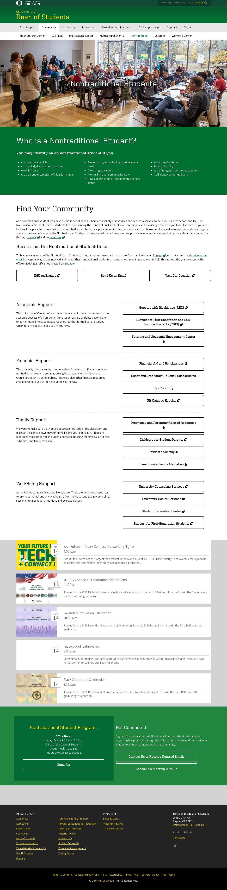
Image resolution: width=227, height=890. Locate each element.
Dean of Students (25, 838)
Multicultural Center (81, 36)
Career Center (23, 828)
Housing (20, 858)
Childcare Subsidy (162, 452)
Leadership (69, 27)
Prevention (88, 27)
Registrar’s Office (67, 833)
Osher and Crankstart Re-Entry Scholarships (163, 376)
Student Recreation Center (161, 511)
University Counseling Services (161, 486)
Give (191, 2)
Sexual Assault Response (117, 27)
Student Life (65, 838)
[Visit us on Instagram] (175, 846)
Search (199, 2)
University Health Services (161, 499)
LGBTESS (57, 36)
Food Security (163, 388)
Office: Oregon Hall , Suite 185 (189, 825)
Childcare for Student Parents (161, 439)
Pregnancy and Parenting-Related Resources (163, 422)
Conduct (172, 27)
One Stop (166, 2)
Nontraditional (139, 36)
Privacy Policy (131, 875)
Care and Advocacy (113, 828)
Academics (22, 819)
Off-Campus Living (149, 27)
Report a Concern (62, 875)
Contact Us (179, 838)
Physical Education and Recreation (77, 824)
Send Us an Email (113, 275)
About (187, 27)
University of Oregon (103, 881)
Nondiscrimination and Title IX (90, 875)
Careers (146, 875)
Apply (176, 2)
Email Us (63, 764)
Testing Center (66, 853)
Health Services (24, 853)
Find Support (27, 27)
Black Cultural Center (32, 36)
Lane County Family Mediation (162, 464)
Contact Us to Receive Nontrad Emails (156, 756)
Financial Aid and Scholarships (161, 363)
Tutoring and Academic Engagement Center (163, 336)
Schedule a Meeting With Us (156, 769)
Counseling (22, 833)
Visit (184, 2)
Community (49, 27)
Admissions (22, 824)
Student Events (111, 819)
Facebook (55, 237)
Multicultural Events (112, 36)
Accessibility (115, 875)
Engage (31, 237)
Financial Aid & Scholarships (31, 848)
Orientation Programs (70, 828)
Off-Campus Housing (161, 400)
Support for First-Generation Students (161, 523)
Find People (168, 875)
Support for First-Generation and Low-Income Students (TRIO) (163, 322)
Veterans (160, 36)
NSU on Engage (45, 275)
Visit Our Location (178, 275)
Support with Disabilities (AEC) (161, 307)
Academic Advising (113, 824)
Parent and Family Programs (73, 819)
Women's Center (182, 36)
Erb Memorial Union (27, 843)
